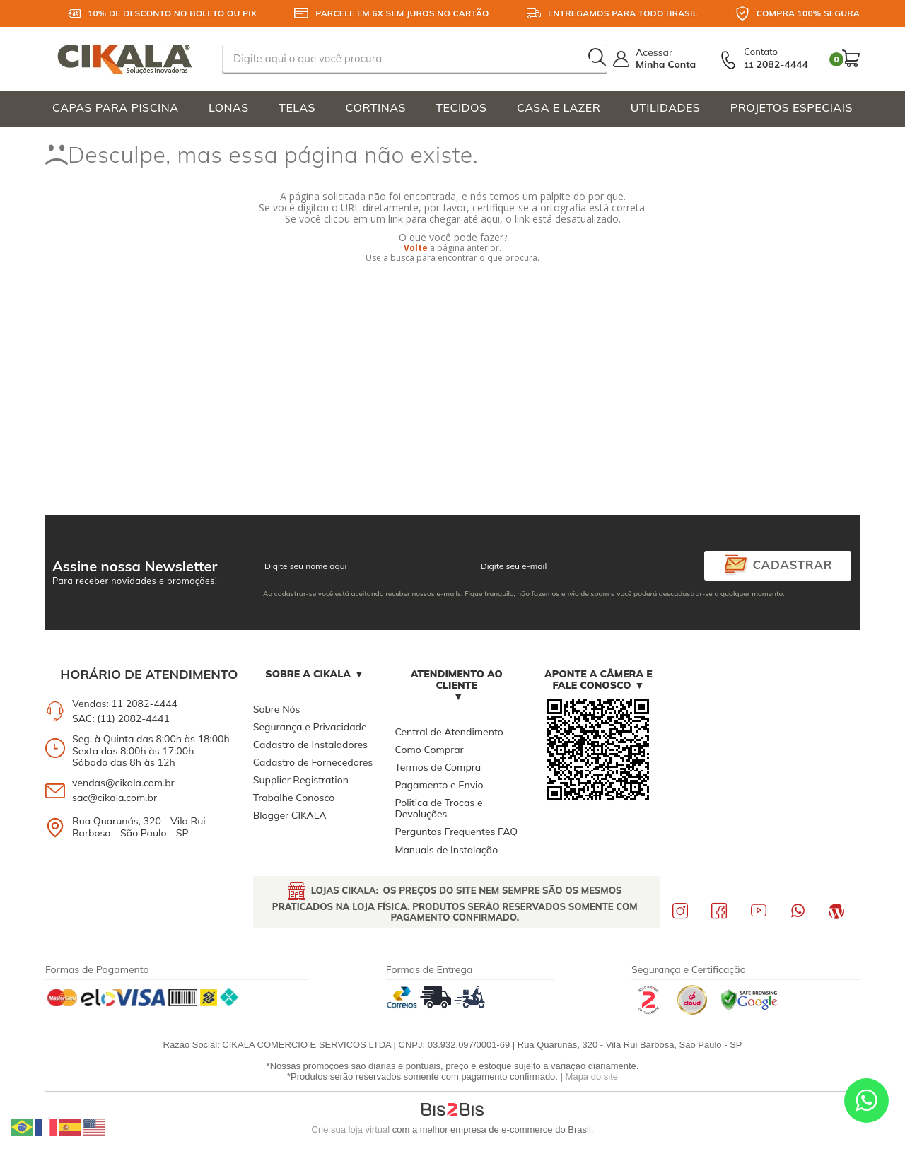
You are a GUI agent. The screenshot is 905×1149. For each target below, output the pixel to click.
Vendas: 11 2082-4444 (124, 703)
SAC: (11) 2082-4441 (121, 718)
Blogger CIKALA (290, 815)
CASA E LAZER (558, 107)
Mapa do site (592, 1076)
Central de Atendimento (449, 731)
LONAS (229, 107)
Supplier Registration (301, 780)
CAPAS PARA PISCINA (115, 107)
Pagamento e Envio (439, 784)
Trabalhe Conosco (293, 797)
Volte (416, 248)
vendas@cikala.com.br (123, 782)
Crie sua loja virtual (351, 1129)
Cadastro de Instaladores (310, 744)
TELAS (297, 107)
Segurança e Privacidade (310, 727)
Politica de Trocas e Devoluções (438, 808)
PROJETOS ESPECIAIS (791, 107)
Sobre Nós (276, 709)
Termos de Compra (438, 767)
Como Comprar (429, 749)
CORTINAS (375, 107)
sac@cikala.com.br (114, 797)
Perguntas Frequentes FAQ (456, 831)
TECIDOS (461, 107)
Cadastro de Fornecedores (313, 762)
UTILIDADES (666, 107)
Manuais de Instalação (446, 850)
